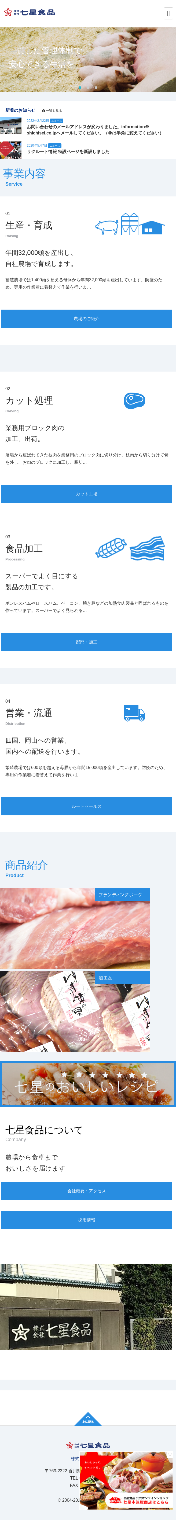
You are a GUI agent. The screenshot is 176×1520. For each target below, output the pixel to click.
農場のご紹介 (87, 318)
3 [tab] (96, 88)
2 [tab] (88, 88)
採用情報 (86, 1220)
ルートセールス (87, 806)
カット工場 (86, 493)
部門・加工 (86, 642)
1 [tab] (80, 88)
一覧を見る (54, 111)
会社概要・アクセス (86, 1191)
